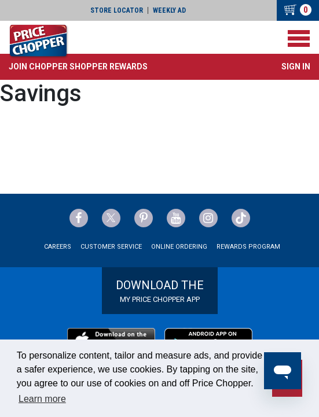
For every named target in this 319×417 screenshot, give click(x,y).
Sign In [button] (295, 66)
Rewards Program (248, 246)
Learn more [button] (42, 399)
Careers (57, 246)
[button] (78, 66)
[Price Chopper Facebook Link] (78, 218)
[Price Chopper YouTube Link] (176, 218)
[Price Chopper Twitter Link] (111, 218)
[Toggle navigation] (298, 38)
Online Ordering (179, 246)
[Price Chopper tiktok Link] (241, 218)
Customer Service (111, 246)
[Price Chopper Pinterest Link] (143, 218)
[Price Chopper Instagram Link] (208, 218)
